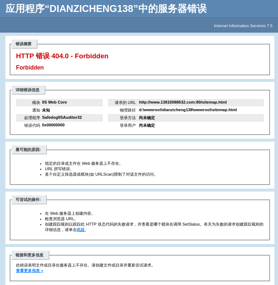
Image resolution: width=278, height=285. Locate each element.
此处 (81, 229)
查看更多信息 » (29, 270)
